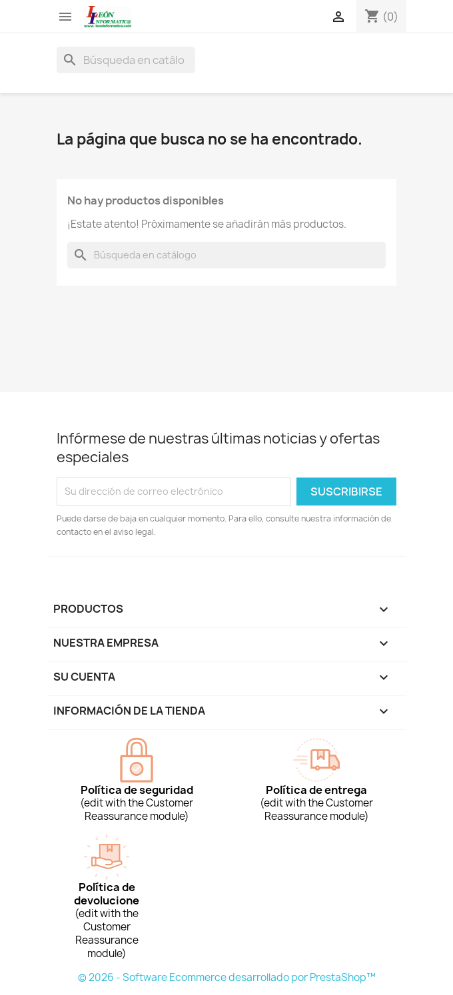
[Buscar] (126, 60)
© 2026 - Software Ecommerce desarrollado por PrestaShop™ (227, 977)
